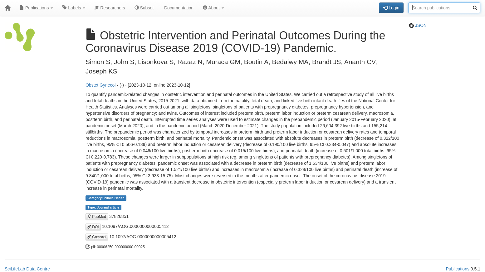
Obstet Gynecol (101, 85)
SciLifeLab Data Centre (27, 268)
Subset (144, 7)
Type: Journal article (103, 207)
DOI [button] (93, 227)
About (213, 7)
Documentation (178, 7)
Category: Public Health (105, 198)
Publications (36, 7)
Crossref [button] (96, 237)
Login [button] (391, 7)
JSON (418, 25)
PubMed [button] (96, 216)
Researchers (110, 7)
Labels (73, 7)
